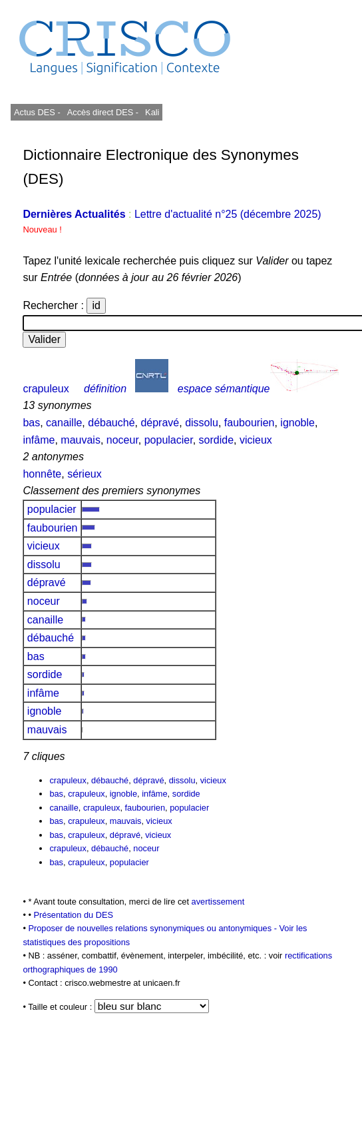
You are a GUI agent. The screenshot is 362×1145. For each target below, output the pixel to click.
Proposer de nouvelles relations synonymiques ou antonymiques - (153, 928)
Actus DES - (37, 112)
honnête (42, 474)
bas (31, 422)
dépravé (159, 422)
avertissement (218, 902)
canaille (64, 422)
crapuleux (46, 388)
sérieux (84, 474)
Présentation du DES (73, 915)
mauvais (80, 440)
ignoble (297, 422)
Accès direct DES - (102, 112)
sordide (216, 440)
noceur (122, 440)
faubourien (249, 422)
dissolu (201, 422)
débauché (111, 422)
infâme (39, 440)
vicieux (256, 440)
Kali (152, 112)
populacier (168, 440)
